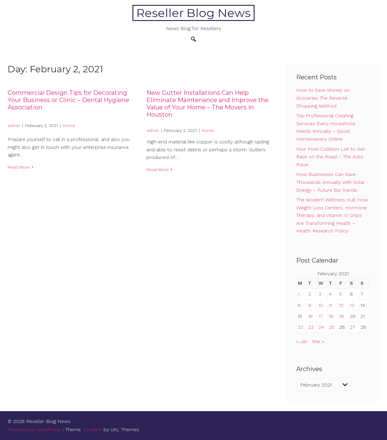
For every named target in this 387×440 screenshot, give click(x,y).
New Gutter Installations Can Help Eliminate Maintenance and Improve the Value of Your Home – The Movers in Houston (207, 103)
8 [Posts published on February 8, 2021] (299, 305)
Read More (19, 167)
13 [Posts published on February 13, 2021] (352, 305)
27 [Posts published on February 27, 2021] (352, 327)
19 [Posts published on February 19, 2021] (341, 316)
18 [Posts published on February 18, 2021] (331, 316)
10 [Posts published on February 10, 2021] (320, 305)
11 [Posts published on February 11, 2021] (330, 305)
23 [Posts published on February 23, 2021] (311, 327)
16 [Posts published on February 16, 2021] (310, 316)
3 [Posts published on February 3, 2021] (319, 294)
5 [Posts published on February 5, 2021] (340, 294)
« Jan (302, 341)
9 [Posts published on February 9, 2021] (309, 305)
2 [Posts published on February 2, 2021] (309, 294)
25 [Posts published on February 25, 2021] (331, 327)
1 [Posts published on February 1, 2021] (298, 294)
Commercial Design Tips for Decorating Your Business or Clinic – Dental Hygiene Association (68, 100)
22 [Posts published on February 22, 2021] (300, 327)
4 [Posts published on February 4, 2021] (330, 294)
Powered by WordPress (34, 429)
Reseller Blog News (193, 13)
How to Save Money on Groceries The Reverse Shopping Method (323, 97)
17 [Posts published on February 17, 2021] (320, 316)
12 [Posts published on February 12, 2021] (341, 305)
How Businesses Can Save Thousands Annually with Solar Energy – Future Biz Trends (330, 182)
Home (69, 125)
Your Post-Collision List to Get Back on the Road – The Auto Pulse (330, 156)
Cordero (92, 429)
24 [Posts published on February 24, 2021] (321, 327)
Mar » (318, 341)
